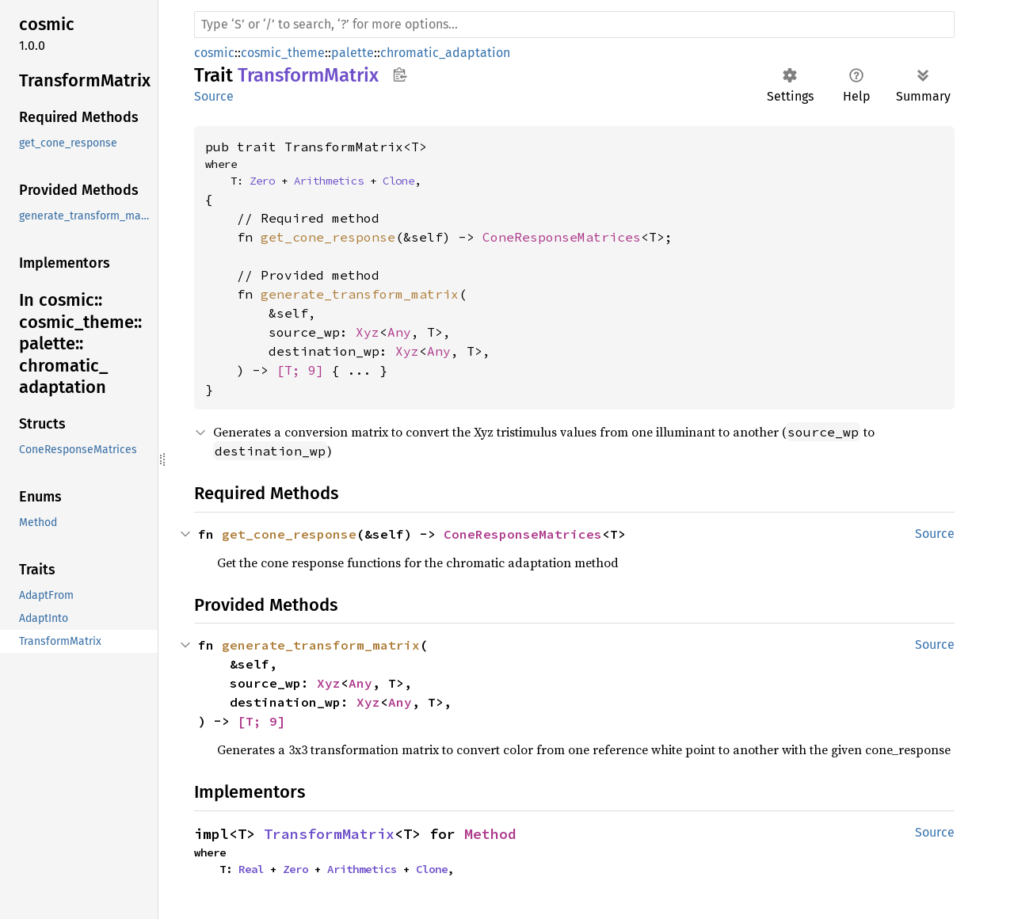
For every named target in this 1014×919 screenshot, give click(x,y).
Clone (398, 181)
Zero (262, 181)
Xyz (367, 332)
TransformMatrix (329, 834)
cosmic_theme (283, 52)
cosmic (214, 52)
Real (251, 869)
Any (399, 332)
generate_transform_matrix (360, 294)
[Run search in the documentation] (574, 24)
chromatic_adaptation (445, 52)
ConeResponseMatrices (561, 237)
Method (490, 834)
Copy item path (400, 74)
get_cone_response (328, 237)
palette (352, 52)
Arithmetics (329, 181)
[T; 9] (300, 370)
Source (214, 96)
